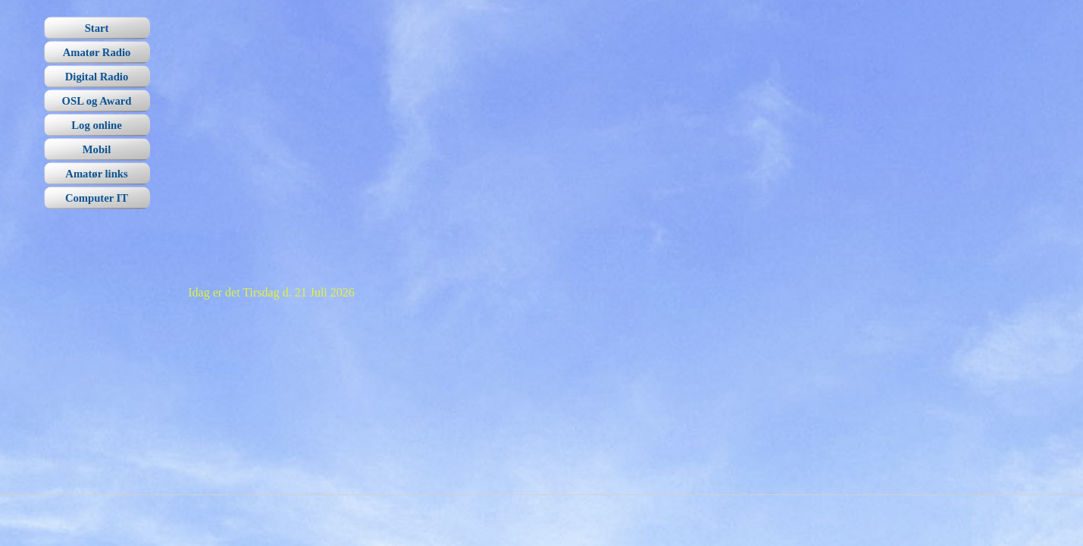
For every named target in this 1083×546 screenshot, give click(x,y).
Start (97, 28)
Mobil (97, 149)
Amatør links (96, 174)
